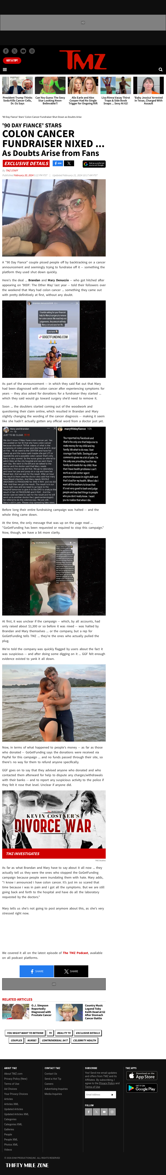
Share (36, 971)
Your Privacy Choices (16, 1094)
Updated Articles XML (16, 1114)
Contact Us (51, 1073)
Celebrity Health (84, 1040)
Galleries (9, 1129)
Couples (16, 1040)
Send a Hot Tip (53, 1078)
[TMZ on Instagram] (32, 51)
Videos (8, 1149)
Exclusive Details (88, 1033)
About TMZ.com (13, 1073)
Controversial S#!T (55, 1040)
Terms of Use (11, 1083)
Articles (8, 1099)
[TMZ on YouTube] (104, 1111)
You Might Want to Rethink (25, 1033)
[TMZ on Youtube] (23, 51)
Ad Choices (10, 1088)
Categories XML (13, 1124)
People (8, 1134)
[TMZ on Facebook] (6, 51)
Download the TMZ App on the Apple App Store (141, 1075)
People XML (11, 1139)
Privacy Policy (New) (15, 1078)
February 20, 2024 (24, 175)
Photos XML (11, 1144)
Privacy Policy (107, 1083)
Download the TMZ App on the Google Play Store (141, 1088)
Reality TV (63, 1033)
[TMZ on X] (14, 51)
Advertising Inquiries (56, 1088)
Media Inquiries (53, 1094)
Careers (49, 1083)
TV (50, 1033)
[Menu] (5, 69)
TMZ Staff (12, 170)
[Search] (161, 69)
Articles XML (11, 1104)
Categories (10, 1119)
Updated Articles (13, 1109)
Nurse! (31, 1040)
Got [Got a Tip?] (12, 60)
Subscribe (112, 1094)
